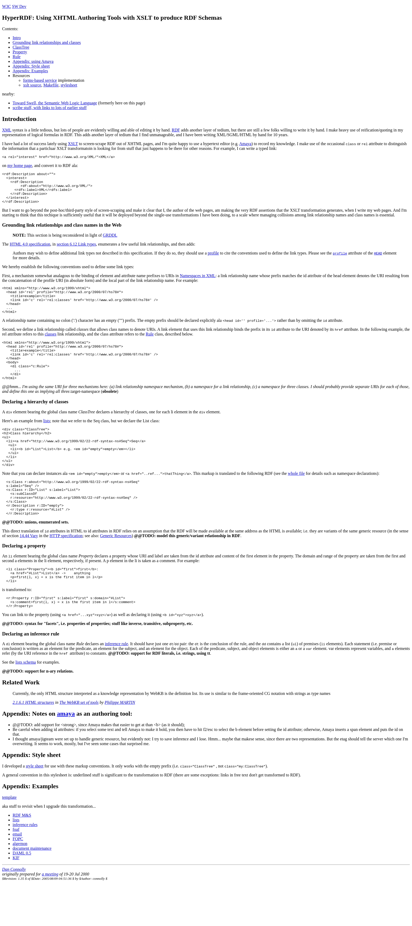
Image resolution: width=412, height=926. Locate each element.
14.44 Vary (29, 571)
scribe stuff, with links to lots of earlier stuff (50, 107)
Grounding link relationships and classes (47, 42)
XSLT (73, 143)
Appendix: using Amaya (33, 61)
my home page (19, 166)
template (9, 838)
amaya (66, 754)
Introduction (19, 118)
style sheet (34, 807)
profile (213, 260)
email (17, 875)
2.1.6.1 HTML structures (33, 743)
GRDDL (110, 242)
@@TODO (144, 571)
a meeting (50, 915)
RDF (176, 130)
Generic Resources (116, 571)
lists (46, 441)
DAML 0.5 (22, 894)
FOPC (18, 880)
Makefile (51, 85)
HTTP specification (66, 571)
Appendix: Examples (30, 71)
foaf (16, 870)
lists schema (26, 703)
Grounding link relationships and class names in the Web (61, 232)
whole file (296, 502)
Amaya (245, 143)
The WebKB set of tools (79, 743)
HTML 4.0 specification (30, 251)
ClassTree (21, 47)
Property (20, 52)
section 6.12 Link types (76, 251)
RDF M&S (22, 856)
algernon (20, 884)
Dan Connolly (14, 910)
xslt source (32, 85)
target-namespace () (94, 412)
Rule (16, 56)
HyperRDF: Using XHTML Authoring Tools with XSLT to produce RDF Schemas (112, 17)
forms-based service (40, 80)
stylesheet (69, 85)
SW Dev (19, 6)
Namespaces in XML (197, 283)
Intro (17, 37)
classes (50, 346)
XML (6, 130)
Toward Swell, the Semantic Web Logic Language (55, 103)
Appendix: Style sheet (31, 66)
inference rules (25, 865)
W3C (6, 6)
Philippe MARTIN (120, 743)
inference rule (116, 685)
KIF (16, 899)
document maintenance (32, 889)
